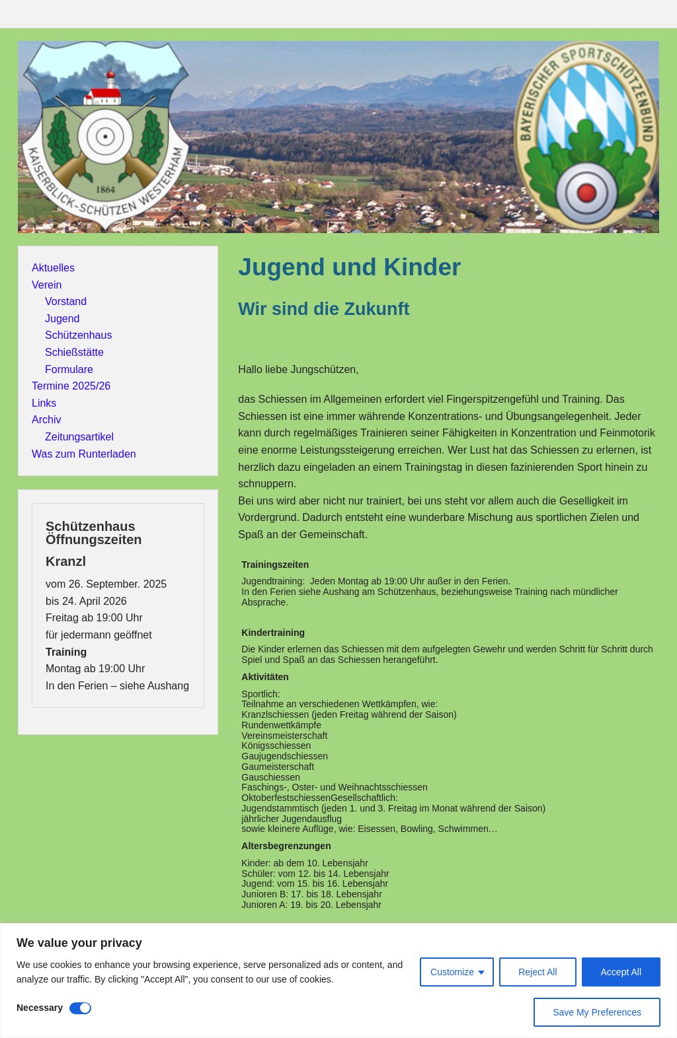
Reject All (537, 972)
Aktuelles (53, 267)
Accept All (621, 972)
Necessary (40, 1007)
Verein (46, 285)
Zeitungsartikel (79, 436)
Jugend (62, 318)
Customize (452, 972)
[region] (338, 980)
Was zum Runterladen (84, 454)
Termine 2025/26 (71, 386)
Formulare (69, 369)
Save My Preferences (597, 1012)
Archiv (46, 419)
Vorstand (66, 301)
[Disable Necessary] (80, 1008)
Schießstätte (74, 352)
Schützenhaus (78, 335)
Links (44, 403)
